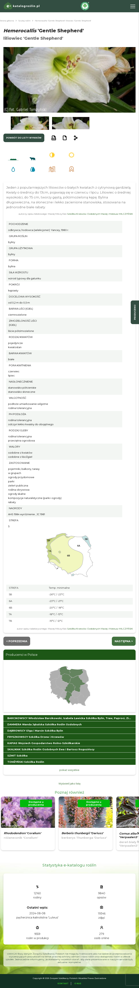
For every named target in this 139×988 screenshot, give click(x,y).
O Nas (77, 983)
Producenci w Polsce (22, 655)
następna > (124, 641)
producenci (135, 312)
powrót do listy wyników (23, 137)
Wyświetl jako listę (69, 783)
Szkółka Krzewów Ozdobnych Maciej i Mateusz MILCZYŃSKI (100, 213)
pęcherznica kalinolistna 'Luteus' (37, 917)
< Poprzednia (16, 641)
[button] (30, 123)
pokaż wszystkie (69, 769)
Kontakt (63, 983)
